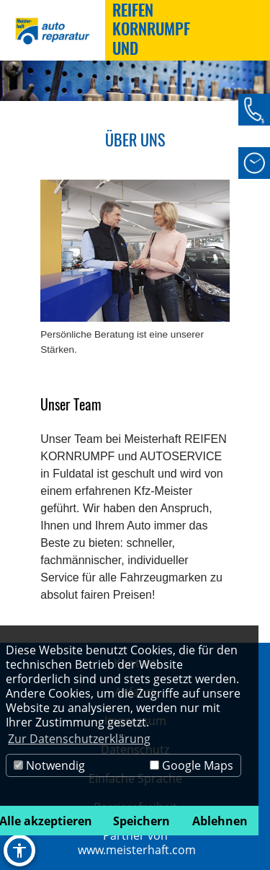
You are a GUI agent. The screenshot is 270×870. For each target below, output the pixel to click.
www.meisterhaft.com (137, 850)
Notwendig (49, 765)
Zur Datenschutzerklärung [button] (79, 739)
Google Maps (191, 765)
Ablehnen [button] (220, 821)
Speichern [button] (141, 821)
